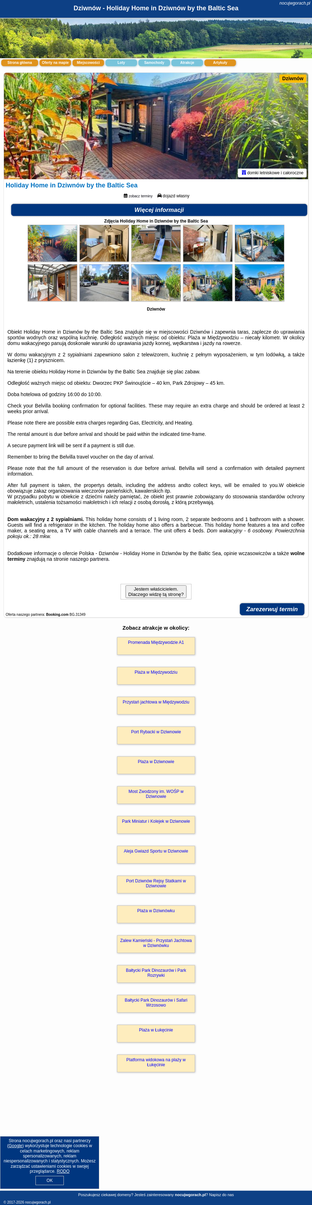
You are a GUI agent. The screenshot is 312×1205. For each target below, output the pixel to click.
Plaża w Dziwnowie (156, 761)
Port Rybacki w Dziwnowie (156, 731)
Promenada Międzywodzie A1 (156, 642)
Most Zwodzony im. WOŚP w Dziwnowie (155, 794)
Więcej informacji (159, 210)
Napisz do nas (221, 1195)
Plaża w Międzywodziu (156, 672)
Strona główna (19, 63)
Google (15, 1145)
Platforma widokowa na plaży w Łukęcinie (155, 1062)
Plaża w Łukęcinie (156, 1030)
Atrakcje (187, 63)
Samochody (154, 63)
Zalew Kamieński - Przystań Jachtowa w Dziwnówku (156, 943)
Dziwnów (292, 78)
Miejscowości (88, 63)
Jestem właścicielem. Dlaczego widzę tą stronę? (156, 591)
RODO (63, 1171)
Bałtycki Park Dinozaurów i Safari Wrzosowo (156, 1003)
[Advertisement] (156, 1138)
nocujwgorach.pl (294, 3)
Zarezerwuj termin (272, 609)
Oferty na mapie (55, 63)
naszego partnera (89, 559)
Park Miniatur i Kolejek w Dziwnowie (156, 821)
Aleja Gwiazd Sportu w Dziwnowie (156, 851)
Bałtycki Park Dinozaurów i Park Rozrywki (156, 973)
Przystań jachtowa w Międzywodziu (156, 702)
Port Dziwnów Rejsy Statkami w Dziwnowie (156, 883)
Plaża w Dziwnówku (156, 910)
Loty (121, 63)
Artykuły (220, 63)
